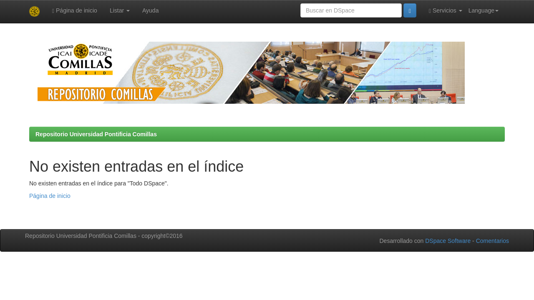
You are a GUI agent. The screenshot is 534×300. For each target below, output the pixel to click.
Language (484, 10)
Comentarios (492, 241)
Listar (120, 10)
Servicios (445, 10)
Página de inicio (74, 10)
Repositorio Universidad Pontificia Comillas (96, 134)
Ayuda (150, 10)
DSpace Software (448, 241)
